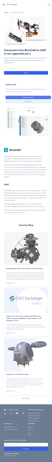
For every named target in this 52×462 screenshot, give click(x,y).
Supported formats (9, 427)
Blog (29, 432)
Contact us (31, 435)
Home (6, 12)
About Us (30, 429)
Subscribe (26, 449)
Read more (26, 398)
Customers (31, 427)
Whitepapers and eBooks (11, 429)
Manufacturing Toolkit (34, 413)
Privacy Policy (8, 456)
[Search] (44, 4)
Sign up (26, 73)
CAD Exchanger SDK (33, 418)
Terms (14, 456)
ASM (6, 184)
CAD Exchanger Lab (33, 421)
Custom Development (34, 416)
